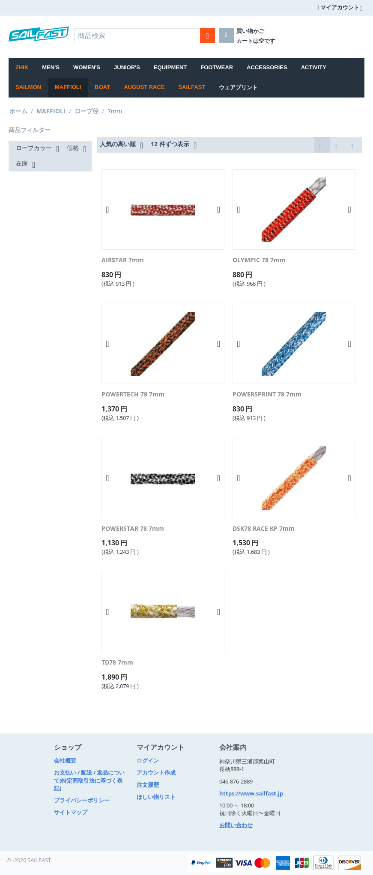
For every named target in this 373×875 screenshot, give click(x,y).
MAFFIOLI (68, 87)
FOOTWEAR (216, 67)
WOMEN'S (86, 67)
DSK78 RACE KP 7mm (264, 528)
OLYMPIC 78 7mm (259, 260)
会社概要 (65, 760)
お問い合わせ (236, 825)
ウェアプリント (238, 87)
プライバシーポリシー (82, 800)
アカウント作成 (156, 772)
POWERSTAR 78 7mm (132, 528)
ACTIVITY (313, 67)
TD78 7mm (117, 662)
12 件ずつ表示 (174, 145)
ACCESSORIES (267, 67)
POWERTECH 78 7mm (132, 394)
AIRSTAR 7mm (122, 260)
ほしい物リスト (156, 797)
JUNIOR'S (127, 67)
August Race (144, 87)
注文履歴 (148, 785)
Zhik (21, 67)
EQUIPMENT (170, 67)
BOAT (102, 87)
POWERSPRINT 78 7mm (267, 394)
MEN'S (51, 67)
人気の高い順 (121, 145)
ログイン (148, 760)
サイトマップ (70, 812)
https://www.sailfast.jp (251, 793)
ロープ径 (86, 111)
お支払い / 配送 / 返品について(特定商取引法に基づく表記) (89, 780)
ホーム (18, 111)
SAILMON (28, 87)
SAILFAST (192, 87)
